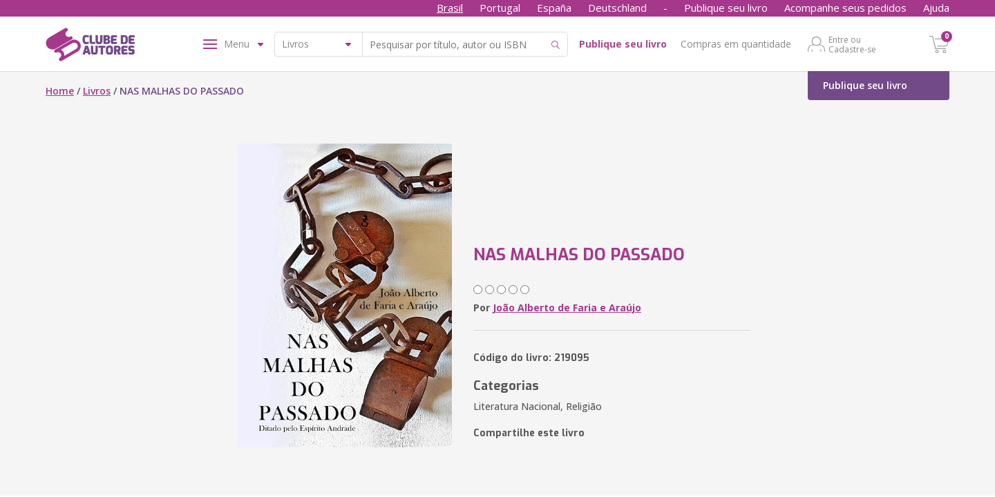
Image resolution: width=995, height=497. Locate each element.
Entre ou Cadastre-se (852, 44)
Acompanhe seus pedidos (845, 7)
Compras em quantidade (736, 43)
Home (60, 90)
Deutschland (617, 7)
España (554, 7)
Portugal (500, 7)
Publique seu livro (726, 7)
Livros (97, 90)
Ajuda (936, 7)
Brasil (450, 7)
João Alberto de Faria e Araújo (567, 307)
